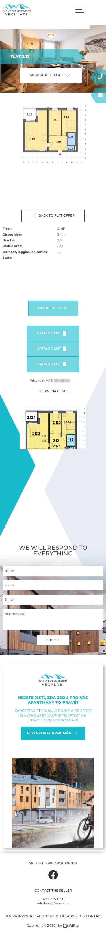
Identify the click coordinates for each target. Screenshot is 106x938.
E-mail (9, 599)
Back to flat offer (54, 215)
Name (9, 570)
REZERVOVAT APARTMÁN (53, 733)
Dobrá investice (20, 916)
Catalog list (51, 333)
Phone (9, 585)
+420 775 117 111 (53, 899)
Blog (61, 916)
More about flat (50, 75)
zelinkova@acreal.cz (53, 903)
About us (45, 916)
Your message (15, 613)
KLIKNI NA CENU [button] (53, 391)
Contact (94, 916)
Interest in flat (53, 308)
